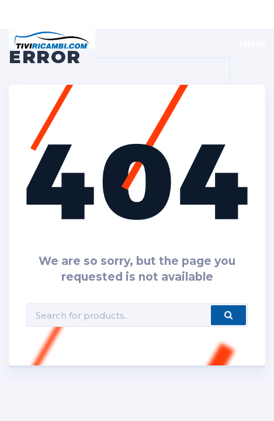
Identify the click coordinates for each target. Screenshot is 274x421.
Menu (252, 43)
